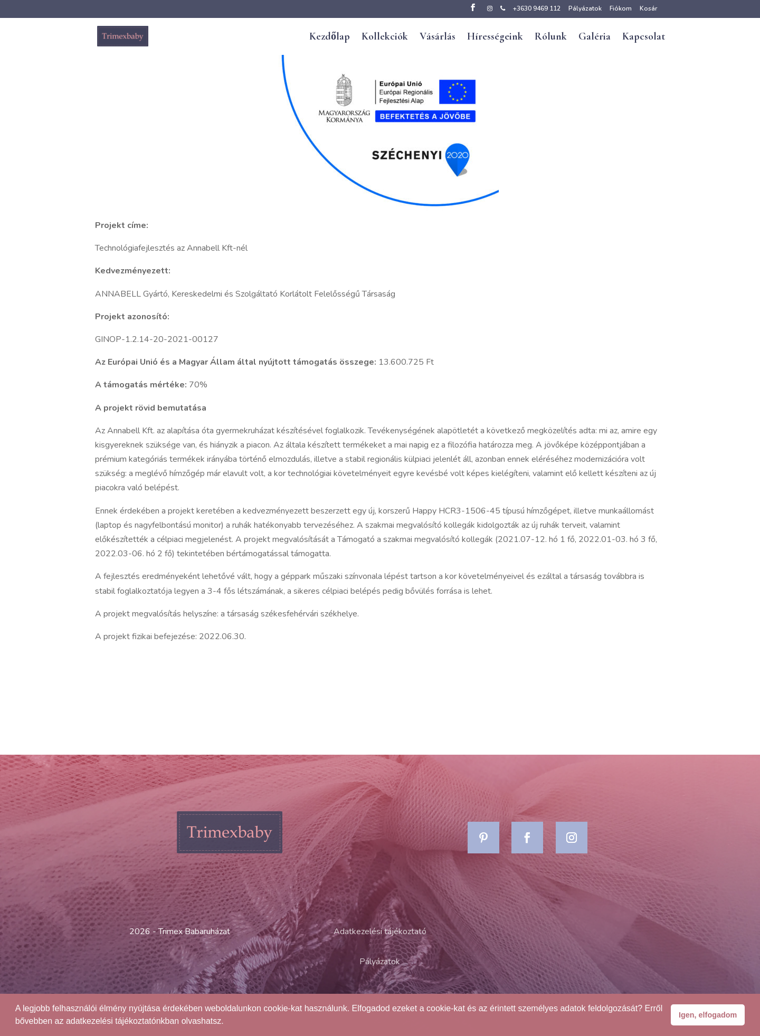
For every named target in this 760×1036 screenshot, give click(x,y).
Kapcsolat (643, 38)
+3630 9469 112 (536, 9)
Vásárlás (437, 38)
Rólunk (551, 38)
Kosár (648, 9)
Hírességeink (495, 38)
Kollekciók (385, 38)
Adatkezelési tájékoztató (380, 931)
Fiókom (621, 9)
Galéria (594, 38)
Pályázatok (585, 9)
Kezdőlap (329, 38)
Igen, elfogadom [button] (708, 1015)
